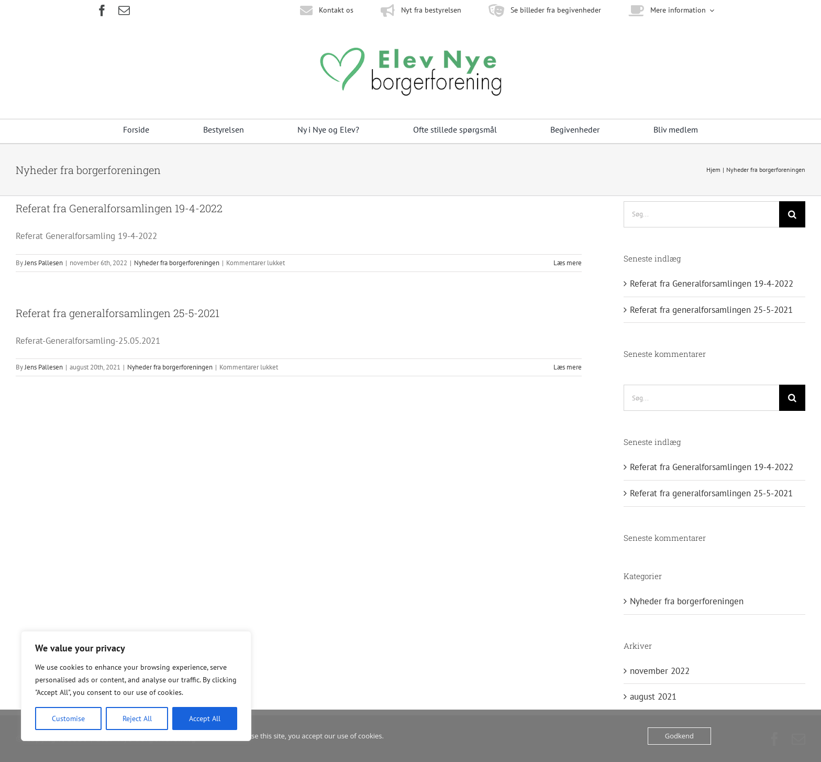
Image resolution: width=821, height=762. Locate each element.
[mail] (124, 10)
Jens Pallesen (44, 262)
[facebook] (102, 10)
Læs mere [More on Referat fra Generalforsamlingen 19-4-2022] (567, 262)
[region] (136, 686)
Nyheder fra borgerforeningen (176, 262)
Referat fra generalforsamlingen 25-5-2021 (117, 313)
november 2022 (660, 671)
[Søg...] (701, 214)
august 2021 (653, 696)
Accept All (204, 718)
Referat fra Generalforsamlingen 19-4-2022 (119, 208)
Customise (68, 718)
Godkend (679, 736)
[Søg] (792, 214)
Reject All (137, 718)
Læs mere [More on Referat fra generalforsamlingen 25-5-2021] (567, 367)
